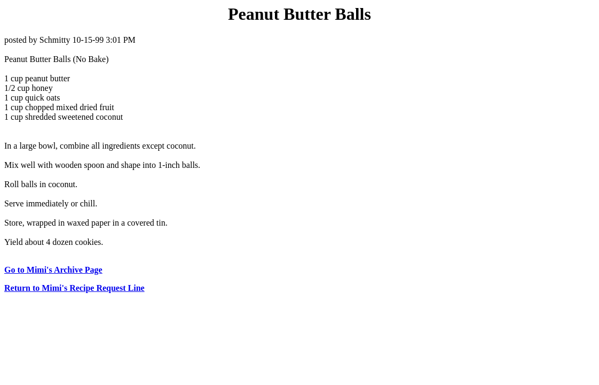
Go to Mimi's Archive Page (53, 269)
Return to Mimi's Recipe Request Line (74, 287)
